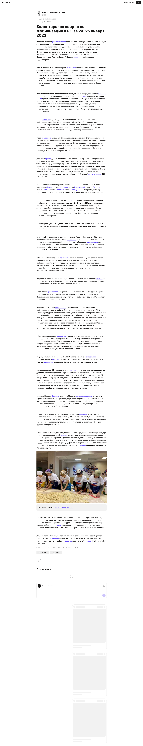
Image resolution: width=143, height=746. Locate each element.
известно (46, 120)
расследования (94, 174)
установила (71, 200)
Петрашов (60, 190)
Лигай (45, 190)
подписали (73, 370)
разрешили (54, 538)
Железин (50, 187)
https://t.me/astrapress (64, 507)
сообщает (83, 414)
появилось (46, 138)
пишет (67, 44)
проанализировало (84, 396)
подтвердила (60, 308)
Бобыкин (64, 187)
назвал (76, 57)
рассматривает (59, 42)
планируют (61, 336)
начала (64, 435)
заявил (90, 378)
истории (87, 541)
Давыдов (75, 190)
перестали (82, 96)
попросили (71, 68)
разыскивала (92, 242)
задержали (48, 362)
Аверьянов (71, 240)
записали (102, 94)
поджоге (55, 359)
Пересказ (68, 541)
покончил (64, 258)
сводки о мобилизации (46, 19)
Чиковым (55, 396)
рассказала (53, 292)
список (39, 213)
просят (48, 159)
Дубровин (97, 187)
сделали (82, 445)
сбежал (99, 279)
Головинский (79, 187)
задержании (91, 357)
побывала (57, 525)
